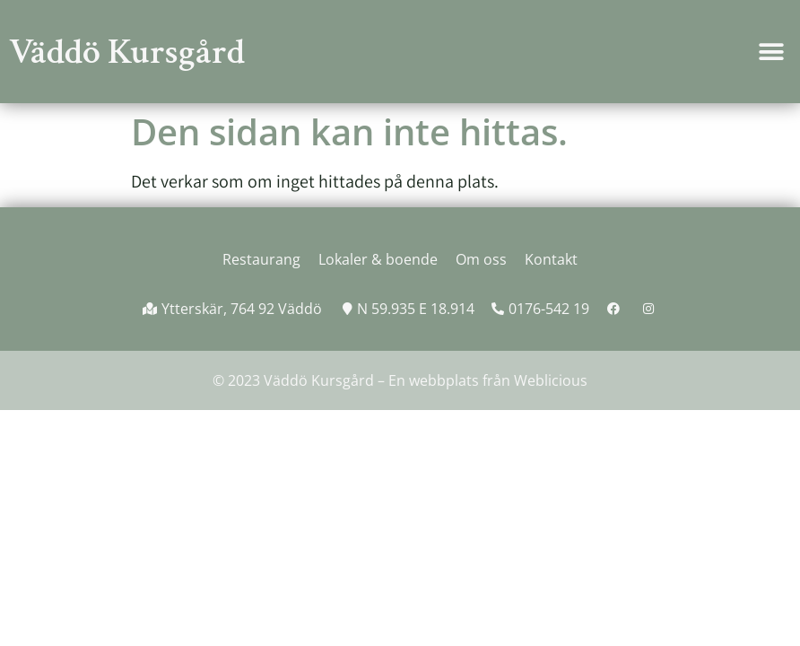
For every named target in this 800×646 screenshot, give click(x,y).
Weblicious (550, 380)
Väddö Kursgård (127, 52)
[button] (771, 51)
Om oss (481, 259)
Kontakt (551, 259)
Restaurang (261, 259)
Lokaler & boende (378, 259)
